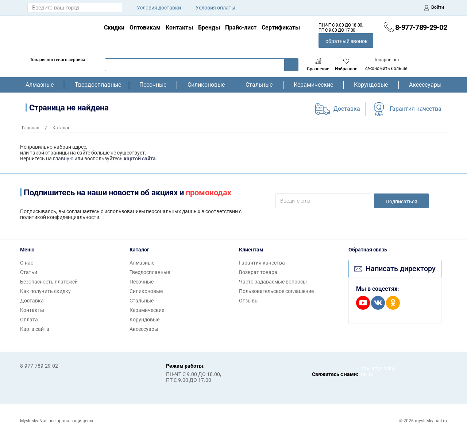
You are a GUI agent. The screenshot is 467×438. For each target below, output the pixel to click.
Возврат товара (258, 272)
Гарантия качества (415, 108)
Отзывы (249, 301)
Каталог (139, 250)
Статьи (28, 272)
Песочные (152, 85)
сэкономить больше (386, 68)
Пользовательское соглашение (276, 291)
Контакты (179, 27)
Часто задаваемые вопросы (273, 282)
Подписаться (401, 201)
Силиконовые (206, 85)
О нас (26, 263)
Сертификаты (281, 27)
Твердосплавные (97, 85)
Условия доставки (159, 8)
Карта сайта (34, 329)
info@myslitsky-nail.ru (366, 371)
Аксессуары (425, 85)
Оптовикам (145, 27)
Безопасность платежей (49, 282)
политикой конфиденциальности (59, 217)
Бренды (209, 27)
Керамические (313, 85)
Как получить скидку (45, 291)
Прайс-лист (240, 27)
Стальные (259, 85)
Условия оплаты (215, 8)
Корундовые (371, 85)
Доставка (346, 108)
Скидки (114, 27)
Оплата (29, 319)
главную (63, 158)
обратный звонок (346, 41)
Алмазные (40, 85)
